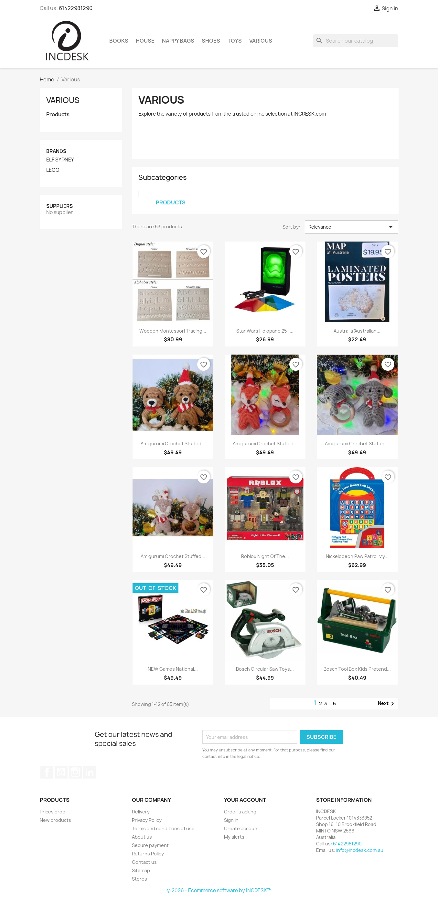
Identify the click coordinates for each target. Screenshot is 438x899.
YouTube (61, 772)
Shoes (211, 40)
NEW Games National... (173, 669)
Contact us (144, 862)
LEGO (52, 170)
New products (55, 820)
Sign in (231, 820)
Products (57, 114)
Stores (139, 879)
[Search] (355, 40)
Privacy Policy (147, 820)
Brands (56, 151)
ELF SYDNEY (60, 160)
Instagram (75, 772)
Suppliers (59, 206)
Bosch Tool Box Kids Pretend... (357, 669)
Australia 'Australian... (357, 331)
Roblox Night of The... (265, 556)
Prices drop (52, 812)
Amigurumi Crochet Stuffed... (173, 443)
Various (260, 40)
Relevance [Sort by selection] (351, 227)
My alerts (234, 837)
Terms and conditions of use (163, 828)
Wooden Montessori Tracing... (172, 331)
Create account (241, 828)
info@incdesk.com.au (359, 850)
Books (118, 40)
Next (387, 704)
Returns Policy (148, 854)
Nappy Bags (178, 40)
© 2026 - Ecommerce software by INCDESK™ (219, 890)
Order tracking (240, 812)
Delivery (141, 812)
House (145, 40)
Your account (245, 799)
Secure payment (150, 845)
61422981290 (75, 8)
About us (142, 837)
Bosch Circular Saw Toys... (265, 669)
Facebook (46, 772)
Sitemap (141, 870)
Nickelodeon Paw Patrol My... (357, 556)
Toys (235, 40)
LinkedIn (89, 772)
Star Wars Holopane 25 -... (265, 331)
